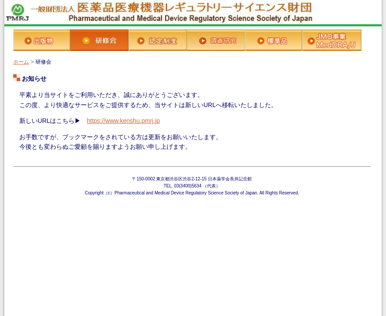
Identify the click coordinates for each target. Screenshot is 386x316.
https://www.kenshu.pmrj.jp (123, 120)
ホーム (21, 62)
